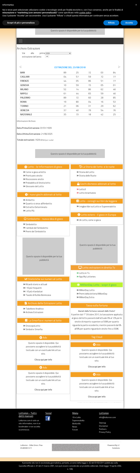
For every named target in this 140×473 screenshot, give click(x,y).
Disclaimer (103, 425)
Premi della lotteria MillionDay (92, 293)
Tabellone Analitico (33, 308)
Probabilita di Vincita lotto (36, 182)
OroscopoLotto (31, 325)
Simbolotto (30, 224)
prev (20, 66)
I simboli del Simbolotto (35, 228)
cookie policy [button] (85, 12)
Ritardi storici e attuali (35, 284)
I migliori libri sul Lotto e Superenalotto (96, 206)
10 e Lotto (76, 417)
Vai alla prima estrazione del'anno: (33, 54)
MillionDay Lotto (86, 290)
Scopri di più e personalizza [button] (21, 23)
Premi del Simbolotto (34, 231)
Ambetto (29, 200)
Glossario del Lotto (33, 186)
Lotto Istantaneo (86, 193)
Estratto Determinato (35, 207)
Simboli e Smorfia (32, 329)
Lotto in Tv (83, 273)
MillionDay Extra (85, 297)
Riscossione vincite (33, 179)
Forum (75, 429)
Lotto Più (28, 210)
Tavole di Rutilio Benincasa (37, 295)
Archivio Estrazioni (33, 312)
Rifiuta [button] (111, 23)
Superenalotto (78, 420)
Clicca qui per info (43, 359)
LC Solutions (116, 446)
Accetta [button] (129, 23)
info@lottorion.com (107, 417)
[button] (136, 4)
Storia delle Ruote (86, 175)
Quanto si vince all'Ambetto (37, 203)
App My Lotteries (86, 276)
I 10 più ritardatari (33, 291)
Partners (102, 429)
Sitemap (102, 422)
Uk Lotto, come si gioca (89, 220)
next (119, 66)
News (74, 426)
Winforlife (76, 423)
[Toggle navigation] (21, 41)
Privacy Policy (105, 432)
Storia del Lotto (85, 172)
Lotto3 (81, 189)
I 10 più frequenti (32, 288)
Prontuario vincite (33, 175)
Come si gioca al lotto (34, 172)
